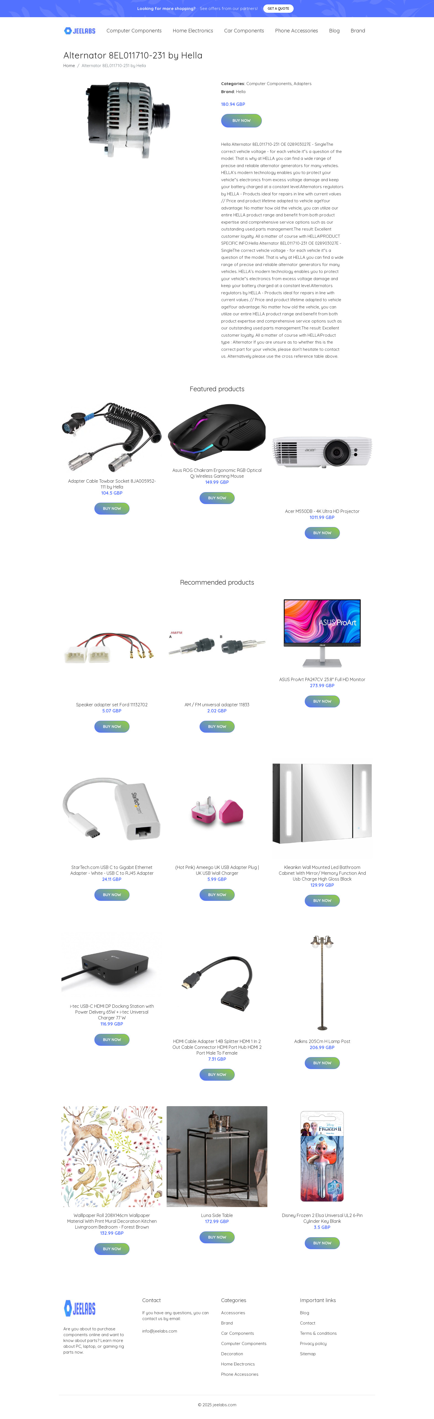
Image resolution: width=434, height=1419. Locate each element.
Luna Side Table (217, 1220)
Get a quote (278, 8)
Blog (334, 33)
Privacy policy (313, 1348)
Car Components (244, 33)
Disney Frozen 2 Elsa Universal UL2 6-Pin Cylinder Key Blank (322, 1223)
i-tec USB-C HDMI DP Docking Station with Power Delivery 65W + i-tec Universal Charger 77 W (112, 1017)
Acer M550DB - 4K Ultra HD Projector (322, 516)
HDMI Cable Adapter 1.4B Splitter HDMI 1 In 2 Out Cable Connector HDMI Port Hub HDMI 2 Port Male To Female (217, 1051)
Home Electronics (193, 33)
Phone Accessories (296, 33)
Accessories (233, 1317)
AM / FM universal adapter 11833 (217, 709)
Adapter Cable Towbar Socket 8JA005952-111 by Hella (112, 488)
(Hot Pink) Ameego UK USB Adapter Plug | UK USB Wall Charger (217, 875)
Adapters (303, 88)
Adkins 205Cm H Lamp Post (322, 1046)
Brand (358, 33)
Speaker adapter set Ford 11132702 (112, 709)
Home (69, 70)
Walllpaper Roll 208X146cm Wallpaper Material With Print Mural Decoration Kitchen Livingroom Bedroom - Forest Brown (112, 1226)
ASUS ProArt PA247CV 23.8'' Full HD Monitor (322, 684)
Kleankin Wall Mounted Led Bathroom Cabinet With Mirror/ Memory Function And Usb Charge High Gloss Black (322, 877)
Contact (307, 1327)
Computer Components (134, 33)
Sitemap (308, 1358)
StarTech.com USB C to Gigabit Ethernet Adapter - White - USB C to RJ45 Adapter (112, 875)
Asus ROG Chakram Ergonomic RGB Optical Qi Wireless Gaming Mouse (217, 478)
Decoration (232, 1358)
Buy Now (241, 125)
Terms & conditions (318, 1338)
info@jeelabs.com (159, 1335)
